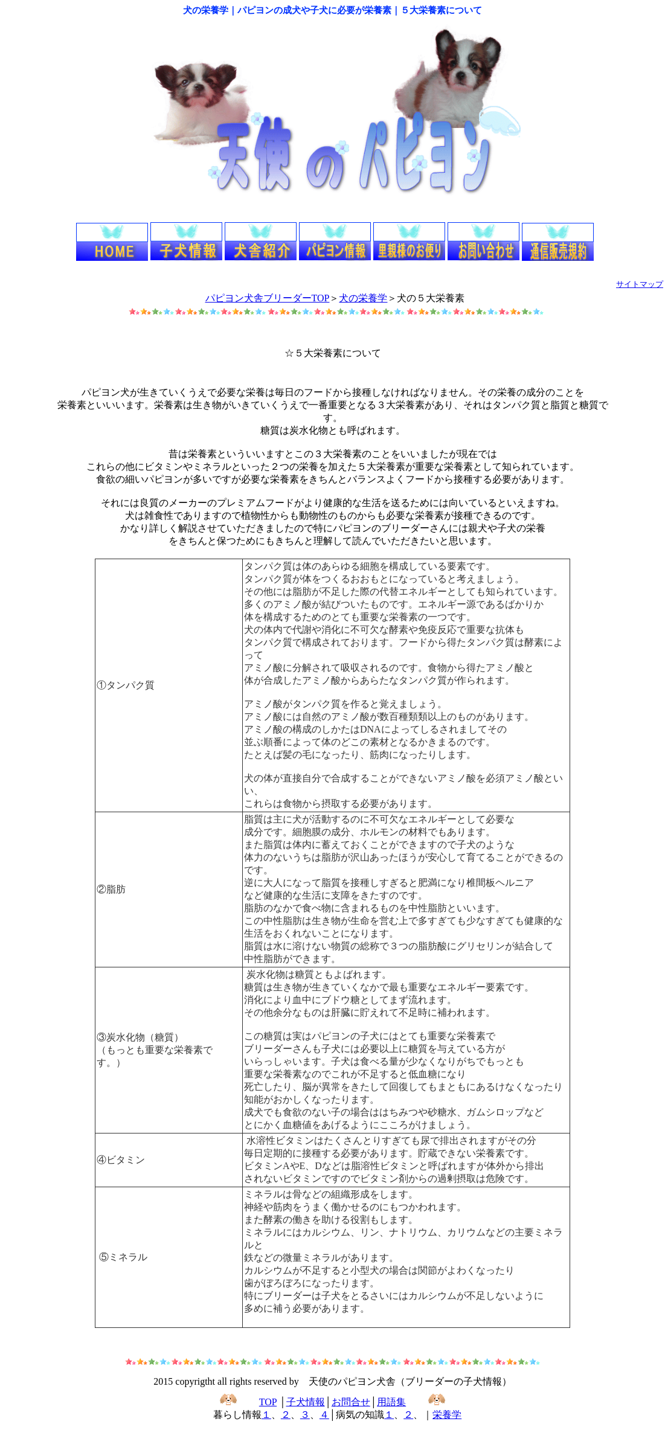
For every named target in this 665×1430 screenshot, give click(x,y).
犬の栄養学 (363, 298)
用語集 (391, 1402)
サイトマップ (639, 284)
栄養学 (446, 1414)
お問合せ (351, 1402)
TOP (268, 1402)
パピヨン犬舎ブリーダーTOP (267, 298)
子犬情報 (305, 1402)
